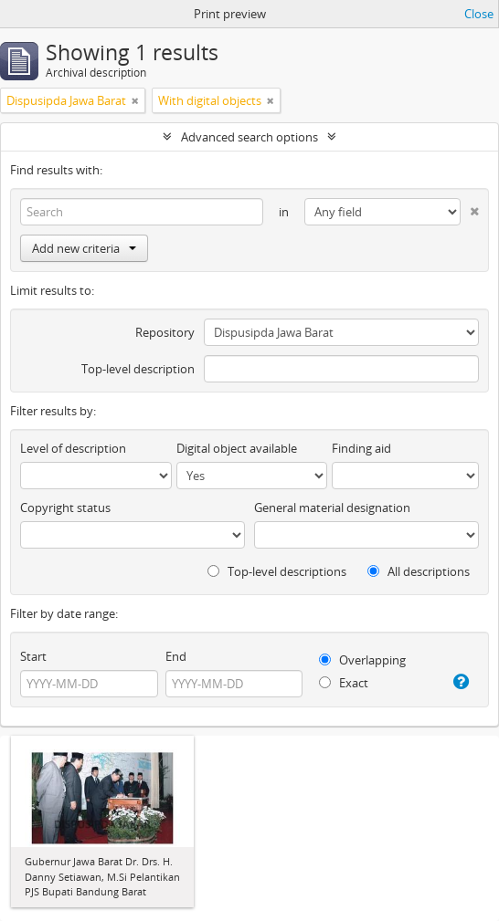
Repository (165, 332)
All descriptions (418, 571)
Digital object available (236, 448)
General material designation (332, 507)
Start (33, 656)
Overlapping (362, 660)
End (175, 656)
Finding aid (361, 448)
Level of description (73, 448)
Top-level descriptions (276, 571)
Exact (343, 683)
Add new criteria (84, 248)
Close (479, 13)
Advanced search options (249, 137)
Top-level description (138, 369)
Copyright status (65, 507)
